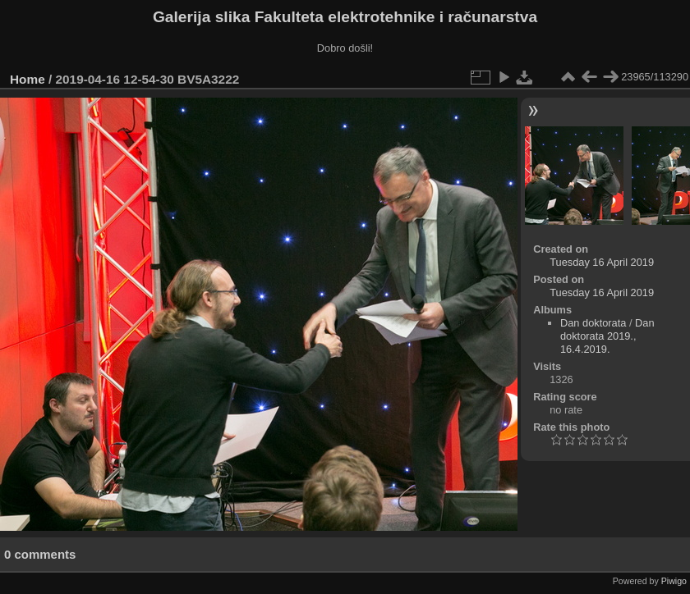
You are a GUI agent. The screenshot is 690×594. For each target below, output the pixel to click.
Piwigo (674, 581)
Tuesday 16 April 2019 (602, 262)
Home (27, 79)
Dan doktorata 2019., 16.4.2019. (607, 336)
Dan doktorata (593, 323)
